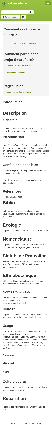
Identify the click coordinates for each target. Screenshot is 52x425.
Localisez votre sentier (15, 73)
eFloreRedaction (18, 3)
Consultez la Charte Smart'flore (19, 66)
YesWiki (31, 423)
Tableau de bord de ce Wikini (18, 92)
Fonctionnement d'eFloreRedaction (21, 44)
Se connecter (10, 17)
